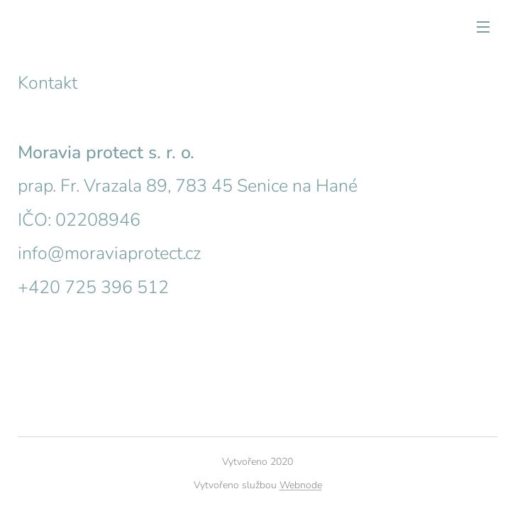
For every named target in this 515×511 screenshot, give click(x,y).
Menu (483, 27)
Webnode (300, 485)
